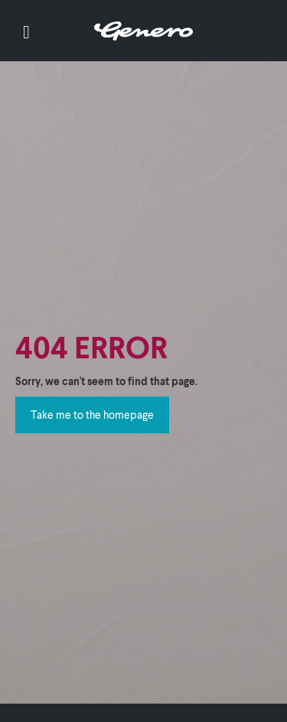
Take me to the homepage (92, 414)
